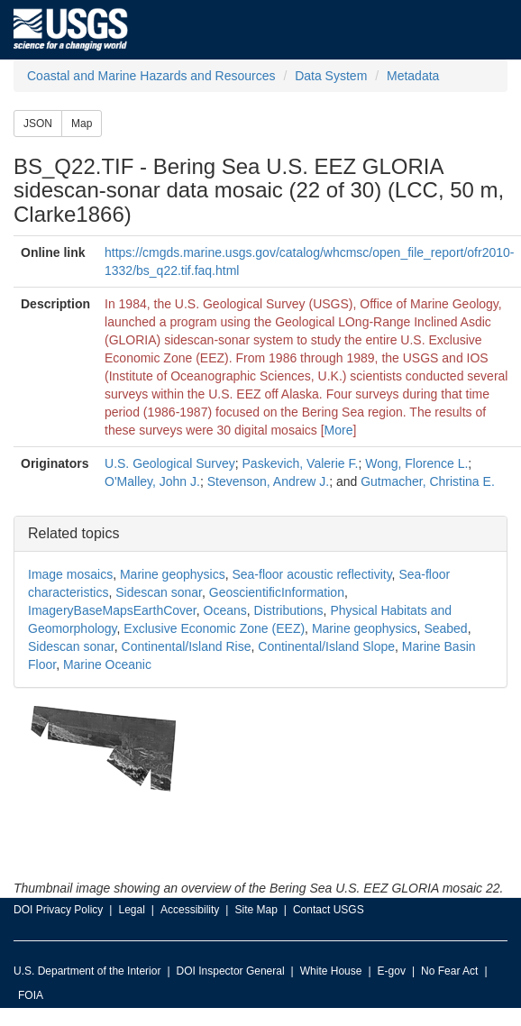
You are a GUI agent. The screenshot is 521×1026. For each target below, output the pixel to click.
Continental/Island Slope (326, 646)
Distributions (289, 610)
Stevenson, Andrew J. (268, 481)
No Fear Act (449, 971)
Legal (131, 909)
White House (331, 971)
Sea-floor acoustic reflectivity (311, 574)
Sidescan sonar (158, 592)
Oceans (225, 610)
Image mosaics (70, 574)
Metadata (413, 76)
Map (81, 123)
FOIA (30, 995)
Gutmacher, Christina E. (428, 481)
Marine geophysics (172, 574)
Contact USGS (328, 909)
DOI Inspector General (231, 971)
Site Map (255, 909)
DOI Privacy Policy (58, 909)
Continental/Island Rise (186, 646)
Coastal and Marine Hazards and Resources (151, 76)
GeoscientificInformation (276, 592)
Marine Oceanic (107, 664)
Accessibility (189, 909)
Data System (331, 76)
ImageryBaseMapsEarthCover (112, 610)
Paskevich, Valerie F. (300, 463)
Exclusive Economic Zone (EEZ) (214, 628)
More (338, 430)
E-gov (392, 971)
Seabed (445, 628)
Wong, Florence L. (416, 463)
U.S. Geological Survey (170, 463)
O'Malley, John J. (152, 481)
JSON (37, 123)
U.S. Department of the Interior (87, 971)
